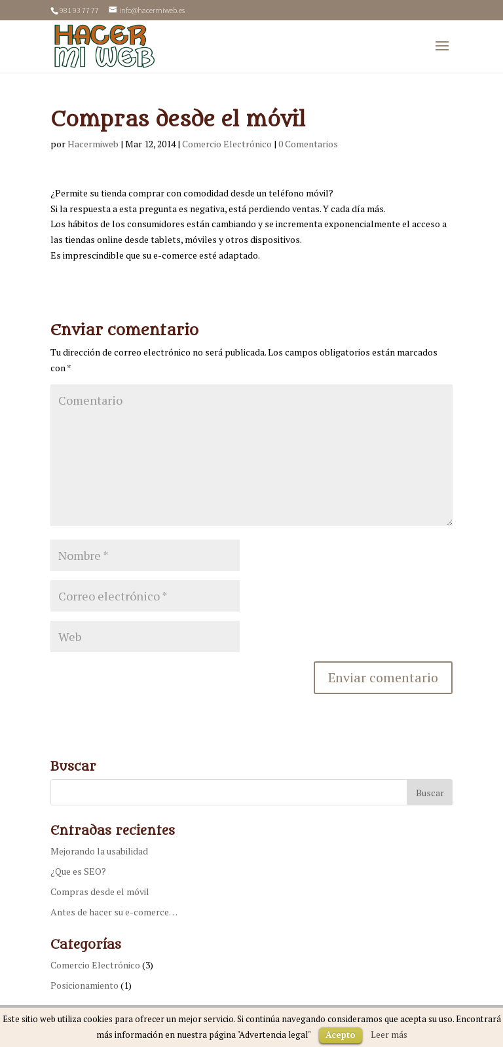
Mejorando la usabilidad (99, 851)
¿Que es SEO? (78, 871)
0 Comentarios (308, 144)
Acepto (341, 1034)
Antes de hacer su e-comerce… (113, 912)
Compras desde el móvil (99, 891)
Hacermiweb (93, 144)
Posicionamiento (84, 985)
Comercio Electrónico (227, 144)
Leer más (389, 1034)
